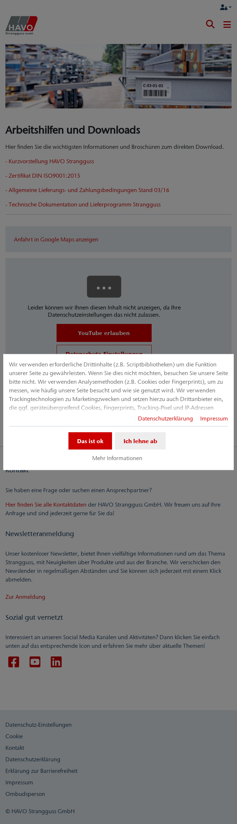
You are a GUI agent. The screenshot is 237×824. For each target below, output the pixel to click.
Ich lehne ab (140, 440)
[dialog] (118, 412)
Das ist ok (90, 440)
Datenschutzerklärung (165, 418)
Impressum (214, 418)
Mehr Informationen (117, 458)
